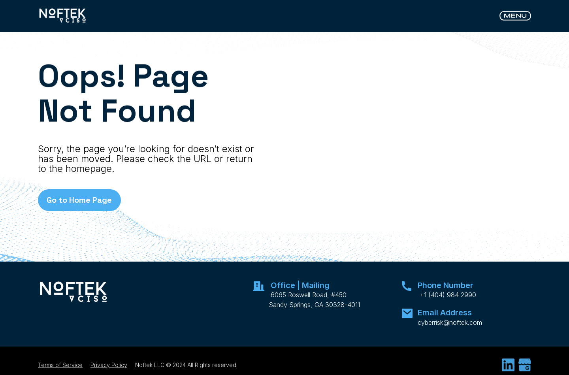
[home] (63, 16)
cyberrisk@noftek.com (450, 322)
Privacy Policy (108, 368)
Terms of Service (60, 368)
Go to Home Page (79, 200)
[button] (515, 16)
